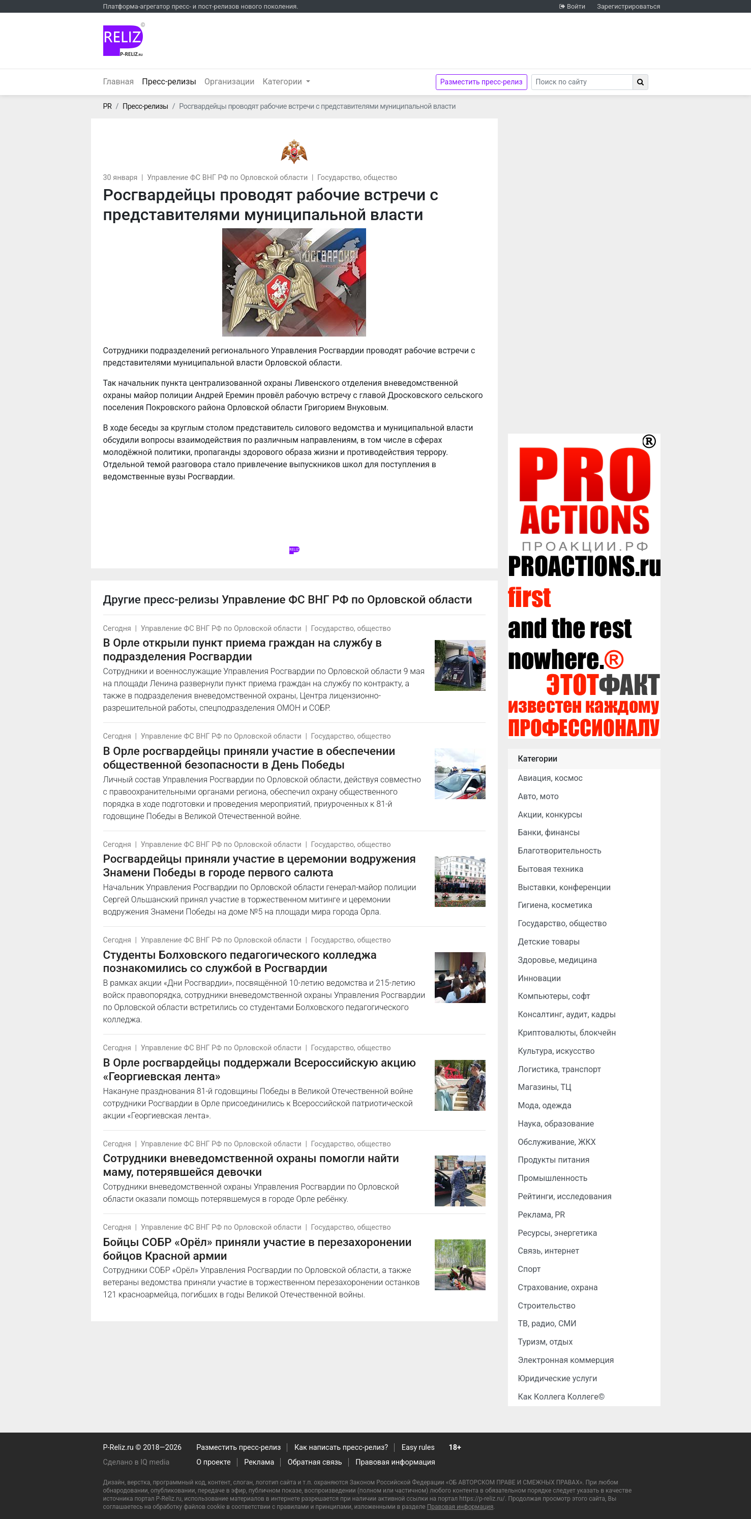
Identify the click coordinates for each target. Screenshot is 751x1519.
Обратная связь (315, 1462)
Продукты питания (554, 1160)
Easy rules (418, 1447)
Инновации (539, 978)
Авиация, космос (550, 778)
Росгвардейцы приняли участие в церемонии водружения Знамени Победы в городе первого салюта (259, 865)
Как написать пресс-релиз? (341, 1447)
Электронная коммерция (566, 1360)
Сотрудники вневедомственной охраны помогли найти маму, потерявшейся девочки (251, 1164)
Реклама (259, 1462)
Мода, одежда (545, 1105)
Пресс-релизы (171, 80)
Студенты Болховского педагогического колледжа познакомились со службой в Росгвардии (240, 961)
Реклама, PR (541, 1215)
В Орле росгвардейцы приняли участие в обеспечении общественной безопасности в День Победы (249, 757)
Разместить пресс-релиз (481, 82)
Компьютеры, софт (554, 996)
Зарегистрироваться (628, 6)
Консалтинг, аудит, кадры (567, 1014)
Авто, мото (538, 796)
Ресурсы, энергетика (557, 1233)
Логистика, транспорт (560, 1069)
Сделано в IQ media (136, 1462)
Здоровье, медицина (557, 960)
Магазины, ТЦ (545, 1087)
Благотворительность (560, 851)
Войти (576, 6)
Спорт (529, 1269)
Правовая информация (395, 1462)
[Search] (582, 82)
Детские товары (549, 942)
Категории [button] (284, 81)
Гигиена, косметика (555, 905)
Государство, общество (357, 177)
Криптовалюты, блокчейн (567, 1033)
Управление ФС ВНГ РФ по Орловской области (227, 177)
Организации (229, 81)
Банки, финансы (549, 832)
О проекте (213, 1462)
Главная (118, 81)
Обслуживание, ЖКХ (557, 1142)
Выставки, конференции (564, 887)
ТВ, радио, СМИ (547, 1323)
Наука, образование (556, 1124)
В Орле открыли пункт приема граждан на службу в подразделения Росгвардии (242, 649)
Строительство (547, 1306)
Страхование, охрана (558, 1287)
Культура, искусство (556, 1051)
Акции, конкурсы (550, 814)
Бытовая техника (551, 869)
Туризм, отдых (545, 1342)
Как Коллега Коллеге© (561, 1397)
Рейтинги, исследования (565, 1196)
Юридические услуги (557, 1378)
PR (107, 106)
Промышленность (553, 1178)
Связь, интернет (549, 1251)
